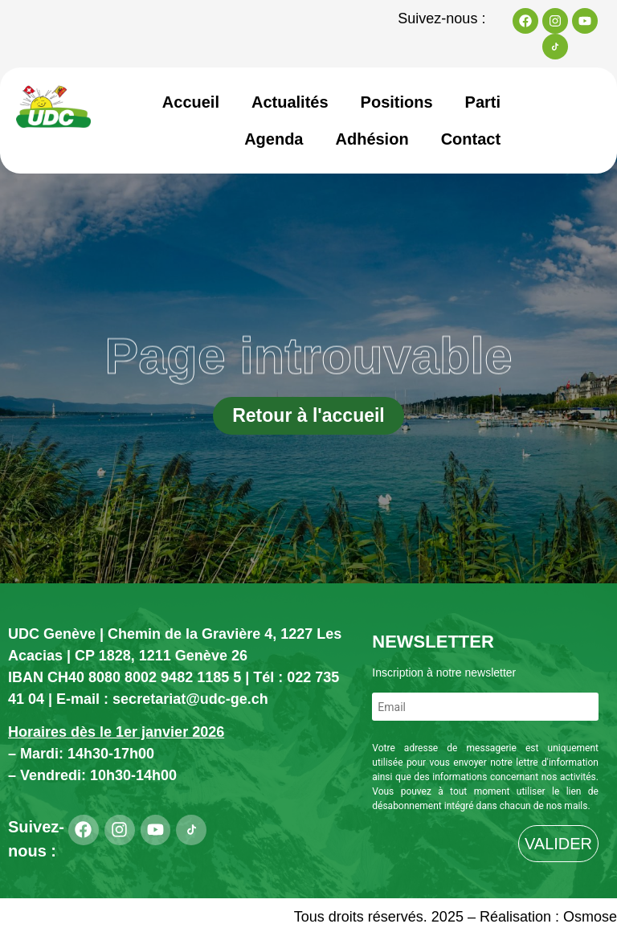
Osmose (590, 917)
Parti (483, 102)
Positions (397, 102)
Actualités (290, 102)
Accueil (190, 102)
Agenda (273, 139)
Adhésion (372, 139)
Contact (471, 139)
